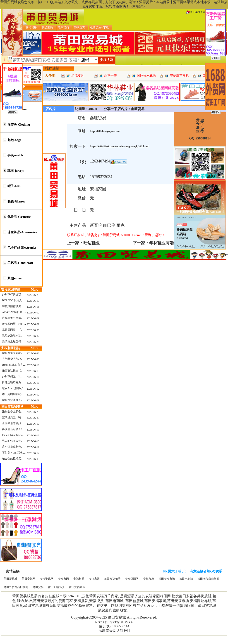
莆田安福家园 (77, 587)
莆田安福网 (28, 578)
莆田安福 (38, 587)
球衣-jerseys (15, 170)
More (34, 289)
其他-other (14, 278)
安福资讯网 (46, 578)
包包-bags (14, 140)
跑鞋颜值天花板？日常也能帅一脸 (22, 353)
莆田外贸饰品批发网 (16, 587)
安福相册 (78, 578)
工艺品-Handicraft (20, 263)
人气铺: (50, 75)
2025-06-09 (33, 318)
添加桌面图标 (196, 12)
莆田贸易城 (10, 578)
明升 (106, 622)
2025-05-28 (33, 342)
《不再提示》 (138, 6)
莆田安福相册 (112, 578)
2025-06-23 (33, 294)
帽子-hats (14, 186)
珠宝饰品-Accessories (22, 232)
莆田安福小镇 (56, 587)
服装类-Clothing (18, 124)
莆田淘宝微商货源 (208, 578)
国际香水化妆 (146, 75)
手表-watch (15, 155)
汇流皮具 (77, 75)
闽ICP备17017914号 (121, 622)
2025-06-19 (33, 300)
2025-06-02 (33, 336)
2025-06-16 (33, 306)
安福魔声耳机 (179, 75)
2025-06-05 (33, 330)
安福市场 (148, 578)
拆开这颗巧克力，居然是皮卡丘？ (22, 382)
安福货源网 (132, 578)
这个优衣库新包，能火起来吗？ (21, 446)
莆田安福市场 (166, 578)
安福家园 (63, 578)
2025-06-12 (33, 312)
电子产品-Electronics (21, 247)
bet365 (99, 622)
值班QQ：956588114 (114, 626)
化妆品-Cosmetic (19, 217)
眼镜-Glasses (16, 201)
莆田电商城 (186, 578)
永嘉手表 (110, 75)
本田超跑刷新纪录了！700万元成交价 (24, 394)
